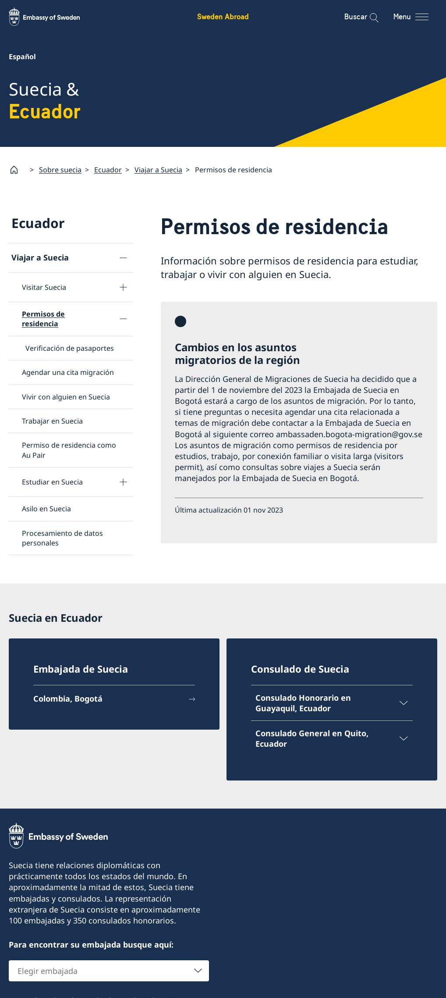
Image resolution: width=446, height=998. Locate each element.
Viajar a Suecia (158, 170)
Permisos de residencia (43, 318)
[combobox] (109, 970)
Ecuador (108, 170)
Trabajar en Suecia (52, 421)
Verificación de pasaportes (69, 348)
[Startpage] (17, 169)
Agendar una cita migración (68, 372)
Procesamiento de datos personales (62, 538)
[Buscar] (368, 17)
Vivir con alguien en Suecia (66, 397)
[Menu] (418, 17)
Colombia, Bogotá (68, 698)
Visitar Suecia (44, 287)
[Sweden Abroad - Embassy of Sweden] (52, 17)
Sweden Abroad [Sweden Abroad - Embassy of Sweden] (223, 16)
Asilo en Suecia (46, 508)
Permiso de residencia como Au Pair (69, 450)
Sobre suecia (60, 170)
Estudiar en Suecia (52, 482)
